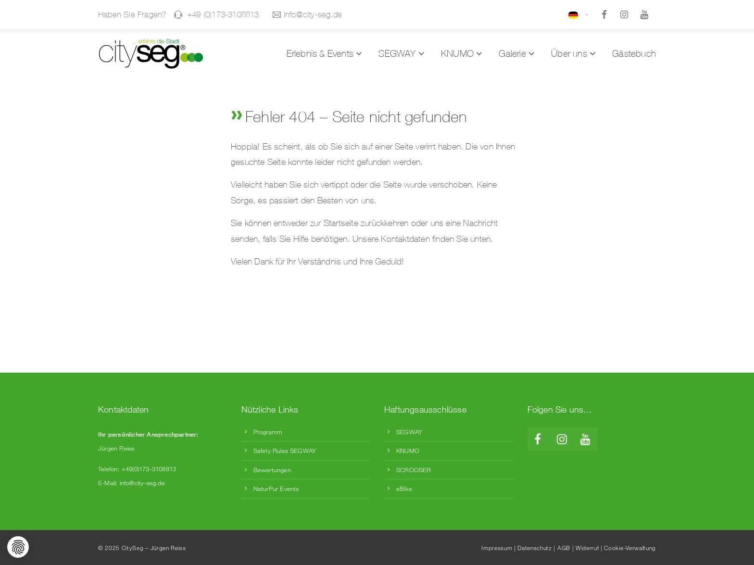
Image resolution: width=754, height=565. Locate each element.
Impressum (496, 548)
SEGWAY (409, 432)
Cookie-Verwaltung (630, 548)
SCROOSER (413, 470)
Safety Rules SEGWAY (284, 450)
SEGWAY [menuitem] (396, 53)
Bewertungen (272, 470)
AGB (563, 548)
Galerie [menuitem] (512, 53)
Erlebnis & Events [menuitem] (320, 53)
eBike (404, 488)
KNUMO (407, 450)
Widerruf (587, 548)
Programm (268, 432)
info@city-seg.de (307, 14)
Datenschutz (534, 548)
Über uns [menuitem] (569, 53)
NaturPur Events (276, 488)
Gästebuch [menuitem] (634, 53)
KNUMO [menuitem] (457, 53)
